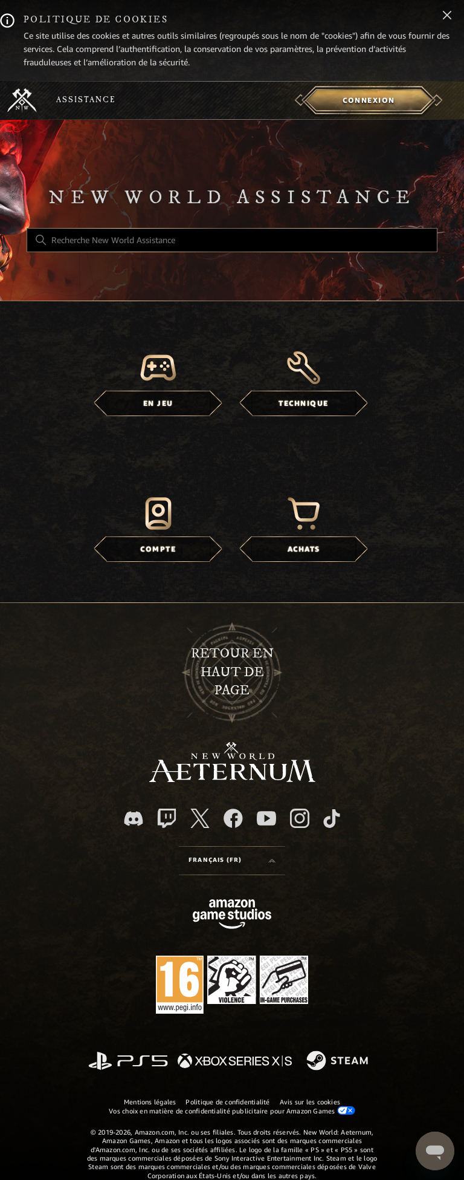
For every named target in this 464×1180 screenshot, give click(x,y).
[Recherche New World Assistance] (232, 240)
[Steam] (339, 1061)
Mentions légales (150, 1102)
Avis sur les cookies (310, 1102)
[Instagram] (299, 818)
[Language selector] (232, 860)
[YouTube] (266, 818)
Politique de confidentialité (227, 1102)
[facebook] (233, 818)
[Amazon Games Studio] (232, 916)
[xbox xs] (235, 1061)
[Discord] (133, 818)
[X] (200, 818)
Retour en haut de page (232, 672)
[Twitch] (166, 818)
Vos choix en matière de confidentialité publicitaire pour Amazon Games (232, 1110)
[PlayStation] (128, 1062)
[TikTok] (331, 818)
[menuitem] (369, 100)
